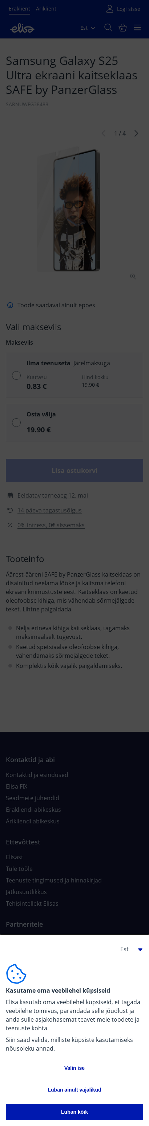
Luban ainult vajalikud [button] (74, 1090)
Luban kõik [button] (74, 1112)
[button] (128, 949)
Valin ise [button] (74, 1068)
